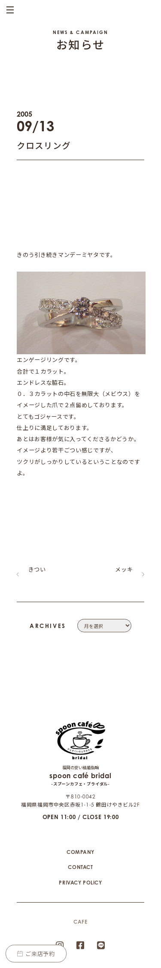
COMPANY (80, 822)
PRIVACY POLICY (80, 853)
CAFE (80, 892)
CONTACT (80, 837)
